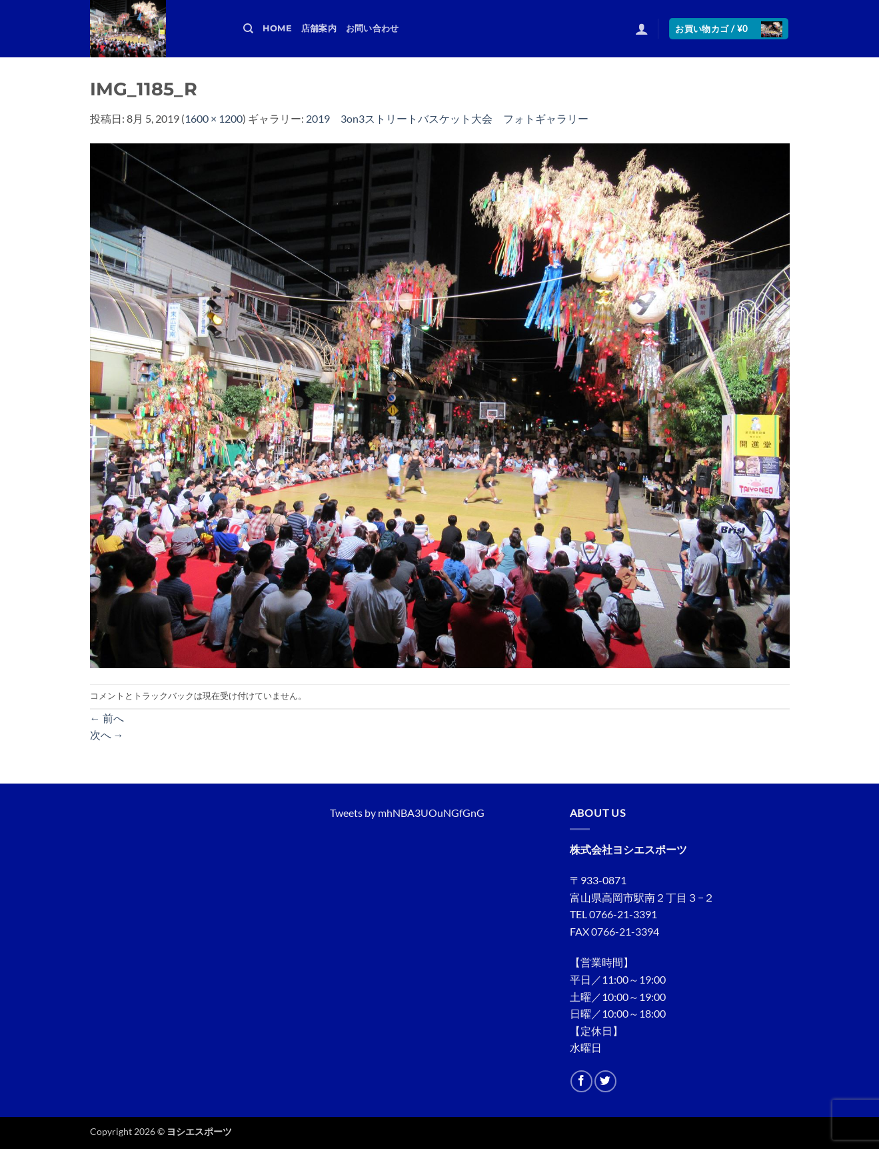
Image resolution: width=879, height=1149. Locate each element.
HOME (277, 28)
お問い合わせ (372, 28)
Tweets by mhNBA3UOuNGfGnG (407, 812)
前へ (107, 718)
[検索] (248, 28)
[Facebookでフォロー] (581, 1081)
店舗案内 (319, 28)
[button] (641, 28)
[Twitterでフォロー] (605, 1081)
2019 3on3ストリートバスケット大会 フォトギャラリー (447, 118)
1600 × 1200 (214, 118)
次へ (107, 734)
